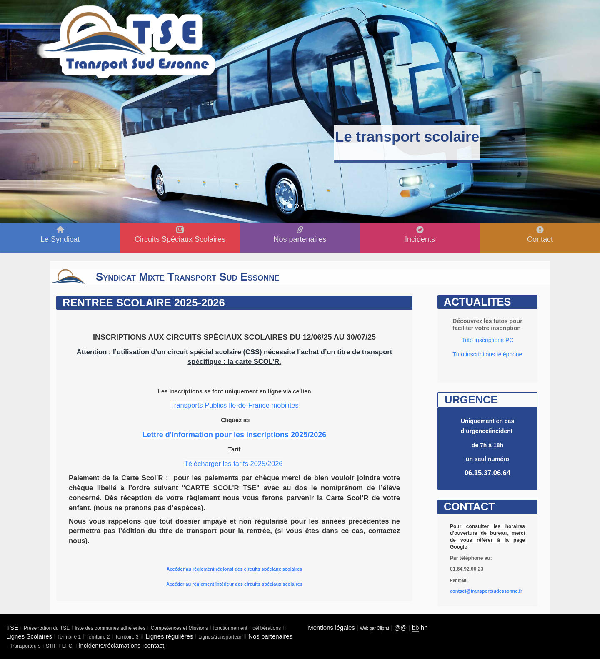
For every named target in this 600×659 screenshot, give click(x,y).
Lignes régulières (169, 636)
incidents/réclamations (109, 645)
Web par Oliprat (374, 628)
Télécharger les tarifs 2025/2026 (233, 463)
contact (154, 645)
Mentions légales (331, 627)
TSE (12, 627)
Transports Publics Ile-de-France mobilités (234, 405)
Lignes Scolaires (29, 636)
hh (424, 627)
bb (415, 627)
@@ (400, 627)
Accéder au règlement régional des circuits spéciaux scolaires (234, 568)
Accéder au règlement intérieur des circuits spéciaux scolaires (234, 583)
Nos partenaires (270, 636)
